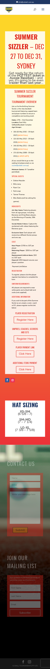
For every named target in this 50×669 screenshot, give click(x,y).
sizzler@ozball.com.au (20, 165)
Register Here (25, 320)
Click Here (25, 354)
